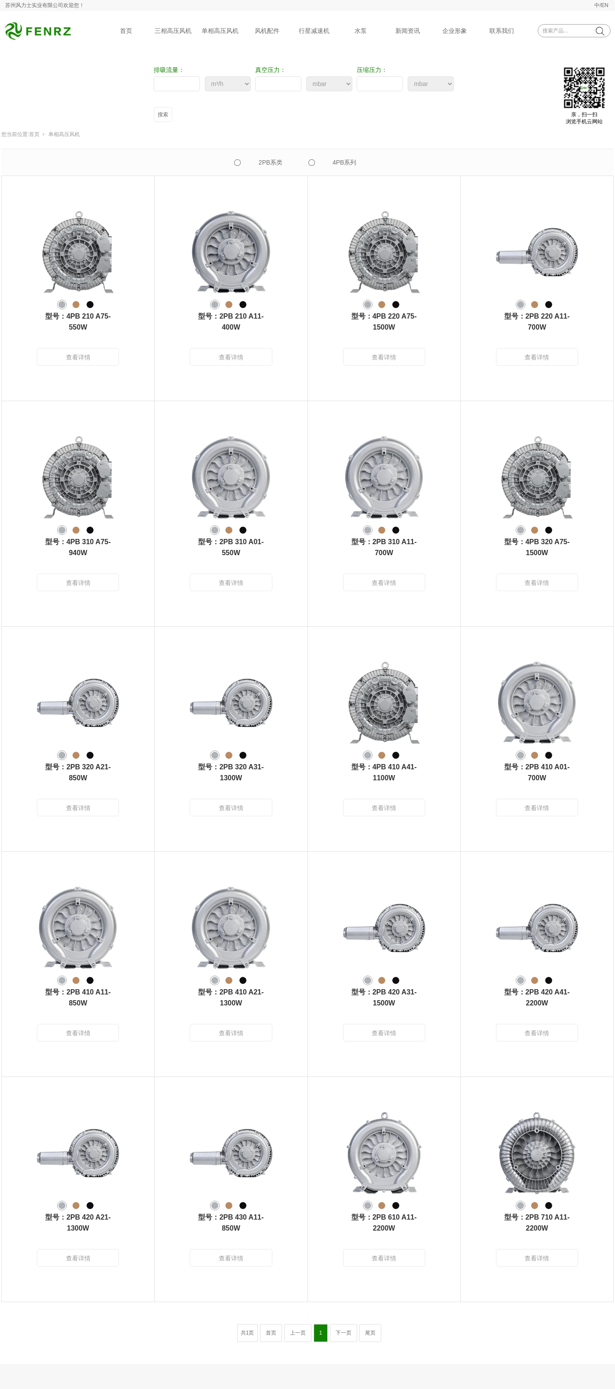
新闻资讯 (407, 30)
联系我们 (501, 30)
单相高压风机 (220, 30)
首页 (126, 30)
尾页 (370, 1333)
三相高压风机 (173, 30)
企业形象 (454, 30)
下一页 (343, 1333)
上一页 (298, 1333)
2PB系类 (270, 162)
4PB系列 (344, 162)
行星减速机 (314, 30)
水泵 (361, 30)
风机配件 (267, 30)
